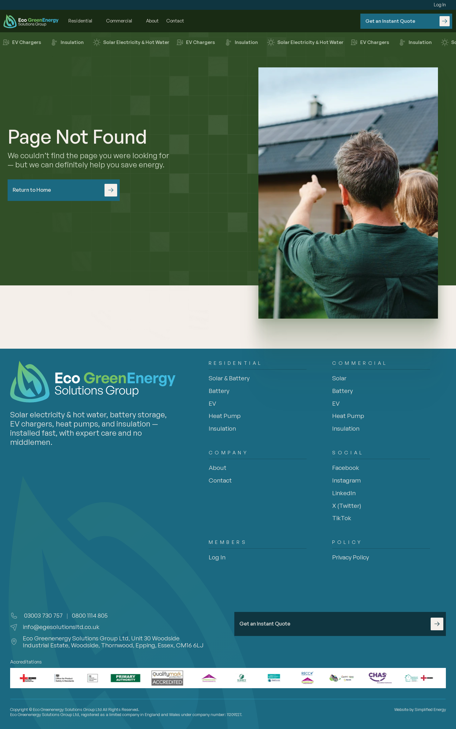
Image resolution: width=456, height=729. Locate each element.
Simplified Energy (430, 709)
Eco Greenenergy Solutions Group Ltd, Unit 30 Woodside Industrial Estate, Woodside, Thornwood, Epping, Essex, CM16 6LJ (113, 641)
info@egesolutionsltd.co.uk (61, 627)
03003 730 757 (43, 615)
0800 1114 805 (90, 615)
